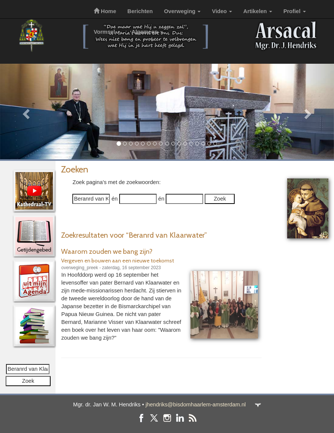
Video (222, 11)
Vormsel (107, 32)
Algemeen (147, 32)
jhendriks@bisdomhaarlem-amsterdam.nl (195, 405)
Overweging (182, 11)
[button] (25, 111)
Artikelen (257, 11)
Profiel (294, 11)
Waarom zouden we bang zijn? (107, 251)
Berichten (140, 11)
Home (105, 11)
